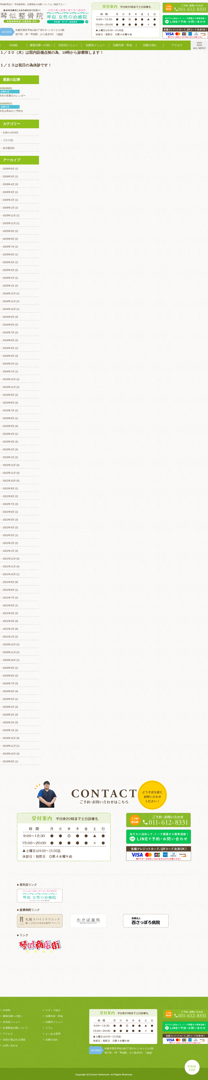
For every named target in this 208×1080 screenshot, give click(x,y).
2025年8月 (8, 238)
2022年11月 (9, 472)
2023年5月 (8, 426)
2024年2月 (8, 363)
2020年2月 (8, 722)
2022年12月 (9, 465)
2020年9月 (8, 667)
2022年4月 (8, 527)
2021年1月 (8, 636)
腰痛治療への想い (41, 45)
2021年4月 (8, 621)
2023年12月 (9, 379)
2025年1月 (8, 285)
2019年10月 (9, 753)
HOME (14, 45)
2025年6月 (8, 254)
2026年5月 (8, 176)
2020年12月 (9, 644)
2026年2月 (8, 199)
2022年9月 (8, 488)
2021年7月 (8, 597)
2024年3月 (8, 355)
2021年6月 (8, 605)
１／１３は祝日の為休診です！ (26, 65)
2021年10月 (9, 574)
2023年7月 (8, 410)
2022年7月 (8, 504)
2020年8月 (8, 675)
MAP (60, 34)
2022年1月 (8, 550)
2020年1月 (8, 730)
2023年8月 (8, 402)
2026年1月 (8, 207)
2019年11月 (9, 745)
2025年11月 (9, 223)
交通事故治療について (15, 1027)
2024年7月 (8, 332)
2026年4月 (8, 184)
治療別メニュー (95, 45)
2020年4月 (8, 706)
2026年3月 (8, 192)
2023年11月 (9, 387)
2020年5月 (8, 699)
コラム (49, 1027)
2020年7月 (8, 683)
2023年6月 (8, 418)
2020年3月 (8, 714)
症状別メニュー (68, 45)
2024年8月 (8, 324)
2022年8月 (8, 496)
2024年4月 (8, 348)
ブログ (6, 140)
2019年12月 (9, 738)
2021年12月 (9, 558)
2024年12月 (9, 293)
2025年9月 (8, 231)
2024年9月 (8, 316)
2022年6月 (8, 511)
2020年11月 (9, 652)
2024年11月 (9, 301)
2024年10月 (9, 309)
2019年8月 (8, 761)
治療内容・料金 (122, 45)
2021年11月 (9, 566)
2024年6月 (8, 340)
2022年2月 (8, 543)
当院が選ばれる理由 (14, 1039)
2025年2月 (8, 277)
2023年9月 (8, 394)
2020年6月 (8, 691)
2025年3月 (8, 270)
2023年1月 (8, 457)
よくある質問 (52, 1033)
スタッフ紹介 (52, 1010)
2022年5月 (8, 519)
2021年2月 (8, 628)
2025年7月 (8, 246)
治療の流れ (150, 45)
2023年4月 (8, 433)
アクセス (177, 45)
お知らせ (7, 132)
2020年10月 (9, 660)
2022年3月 (8, 535)
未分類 (6, 148)
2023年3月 (8, 441)
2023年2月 (8, 449)
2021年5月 (8, 613)
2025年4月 (8, 262)
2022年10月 (9, 480)
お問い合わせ (10, 1045)
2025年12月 (9, 215)
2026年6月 (8, 168)
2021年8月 (8, 589)
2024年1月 (8, 371)
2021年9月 (8, 582)
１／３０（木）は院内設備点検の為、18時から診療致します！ (51, 52)
